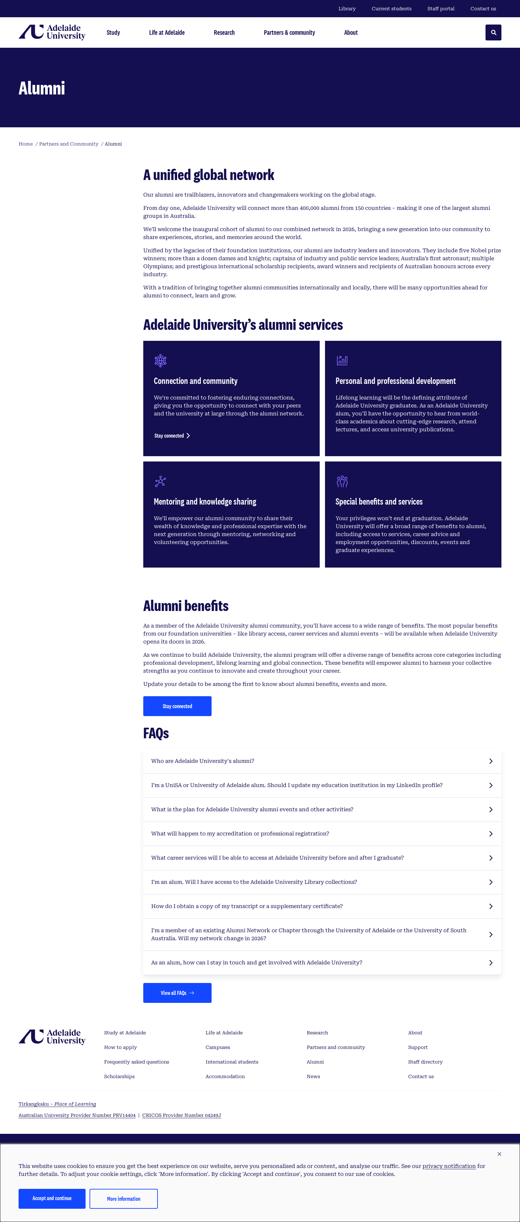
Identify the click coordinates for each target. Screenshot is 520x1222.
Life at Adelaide (224, 1032)
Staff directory (425, 1062)
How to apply (120, 1047)
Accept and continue (52, 1198)
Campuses (218, 1047)
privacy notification (449, 1166)
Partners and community (336, 1047)
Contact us (483, 8)
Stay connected (169, 435)
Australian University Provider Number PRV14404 (77, 1115)
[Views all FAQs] (177, 993)
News (313, 1076)
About (415, 1032)
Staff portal (441, 8)
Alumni (315, 1062)
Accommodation (225, 1076)
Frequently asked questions (136, 1062)
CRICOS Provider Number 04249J (181, 1115)
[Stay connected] (177, 706)
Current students (392, 8)
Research (317, 1032)
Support (418, 1047)
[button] (499, 1154)
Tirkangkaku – (57, 1104)
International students (232, 1062)
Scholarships (119, 1076)
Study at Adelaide (125, 1032)
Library (347, 8)
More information (123, 1198)
